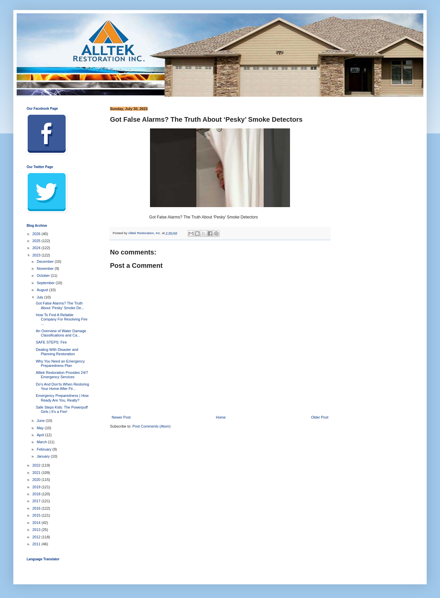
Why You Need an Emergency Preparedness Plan (60, 363)
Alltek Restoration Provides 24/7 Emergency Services (62, 375)
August (43, 290)
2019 (37, 487)
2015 (37, 515)
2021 (37, 473)
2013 (37, 530)
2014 (37, 523)
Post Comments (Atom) (151, 426)
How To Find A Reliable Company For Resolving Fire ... (61, 319)
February (44, 449)
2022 (37, 465)
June (41, 421)
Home (221, 417)
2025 (37, 241)
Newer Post (121, 417)
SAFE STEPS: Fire (51, 342)
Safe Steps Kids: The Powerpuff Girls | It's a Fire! (62, 409)
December (46, 261)
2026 (37, 234)
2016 (37, 508)
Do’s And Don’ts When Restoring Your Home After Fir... (62, 386)
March (42, 442)
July (40, 297)
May (41, 428)
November (46, 268)
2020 (37, 480)
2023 (37, 255)
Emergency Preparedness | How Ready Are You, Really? (62, 398)
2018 (37, 494)
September (46, 283)
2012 (37, 537)
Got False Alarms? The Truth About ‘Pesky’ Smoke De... (60, 305)
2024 (37, 248)
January (44, 456)
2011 (37, 544)
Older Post (319, 417)
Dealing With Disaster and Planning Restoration (57, 352)
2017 (37, 501)
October (44, 275)
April (41, 435)
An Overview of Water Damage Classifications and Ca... (61, 333)
